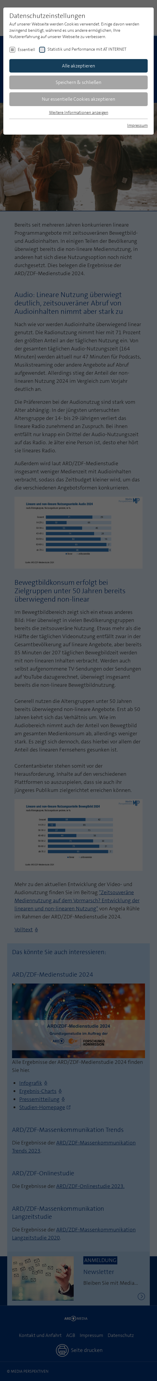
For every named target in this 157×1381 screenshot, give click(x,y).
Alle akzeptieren (78, 66)
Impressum (137, 125)
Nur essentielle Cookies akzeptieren (78, 99)
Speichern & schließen (78, 82)
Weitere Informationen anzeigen (78, 112)
